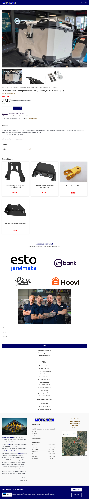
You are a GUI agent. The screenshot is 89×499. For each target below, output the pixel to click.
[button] (81, 3)
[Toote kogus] (6, 108)
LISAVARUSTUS (10, 87)
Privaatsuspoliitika (75, 423)
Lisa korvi (18, 108)
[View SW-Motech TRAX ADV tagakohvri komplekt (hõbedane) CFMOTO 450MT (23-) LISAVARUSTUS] (33, 76)
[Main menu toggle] (85, 3)
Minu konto (75, 425)
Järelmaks (75, 428)
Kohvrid (17, 87)
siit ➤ (54, 494)
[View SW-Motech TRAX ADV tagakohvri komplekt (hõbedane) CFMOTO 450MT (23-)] (12, 76)
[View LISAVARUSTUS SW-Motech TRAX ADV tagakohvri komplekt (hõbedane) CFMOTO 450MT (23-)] (55, 76)
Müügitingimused (75, 421)
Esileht (3, 87)
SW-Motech (28, 149)
